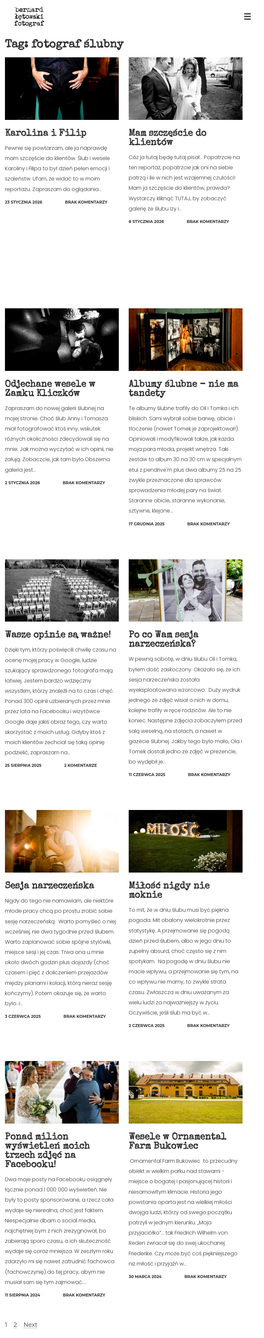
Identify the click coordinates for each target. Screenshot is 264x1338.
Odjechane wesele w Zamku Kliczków (50, 389)
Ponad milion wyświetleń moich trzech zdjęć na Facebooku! (47, 1151)
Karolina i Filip (45, 133)
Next (30, 1325)
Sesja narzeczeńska (49, 886)
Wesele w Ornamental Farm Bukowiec (177, 1142)
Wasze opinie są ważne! (58, 635)
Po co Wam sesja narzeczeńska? (163, 640)
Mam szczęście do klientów (167, 138)
